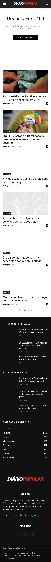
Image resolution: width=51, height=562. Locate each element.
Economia (7, 92)
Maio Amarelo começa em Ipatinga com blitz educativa (25, 298)
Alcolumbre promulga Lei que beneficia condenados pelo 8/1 (22, 220)
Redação (6, 103)
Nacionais (7, 131)
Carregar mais (25, 310)
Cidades (6, 253)
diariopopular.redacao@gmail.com (26, 515)
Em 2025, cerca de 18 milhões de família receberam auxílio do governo (24, 139)
